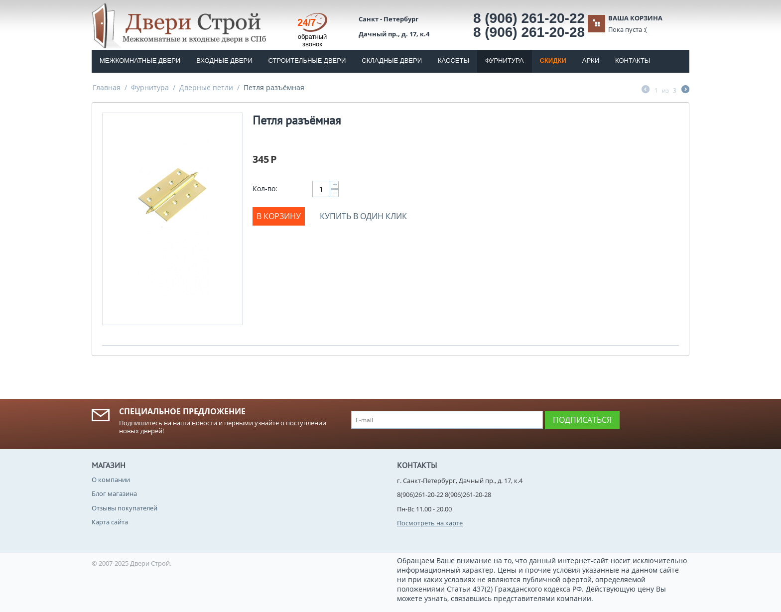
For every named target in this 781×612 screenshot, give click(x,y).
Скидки (553, 60)
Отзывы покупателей (124, 507)
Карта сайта (110, 521)
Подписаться (582, 419)
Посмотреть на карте (430, 522)
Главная (107, 87)
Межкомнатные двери (140, 60)
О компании (111, 479)
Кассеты (453, 60)
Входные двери (224, 60)
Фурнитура (504, 60)
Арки (590, 60)
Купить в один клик (363, 216)
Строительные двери (307, 60)
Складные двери (392, 60)
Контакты (632, 60)
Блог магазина (114, 493)
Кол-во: (265, 188)
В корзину (279, 216)
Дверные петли (206, 87)
